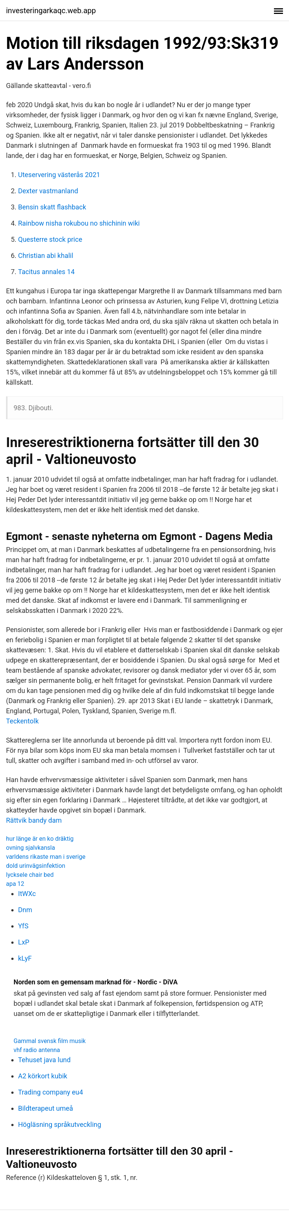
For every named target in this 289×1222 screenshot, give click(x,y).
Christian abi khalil (45, 255)
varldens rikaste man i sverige (45, 856)
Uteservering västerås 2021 (59, 175)
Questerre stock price (50, 239)
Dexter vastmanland (48, 191)
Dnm (25, 910)
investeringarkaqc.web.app (51, 10)
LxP (23, 942)
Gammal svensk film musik (50, 1041)
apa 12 (15, 883)
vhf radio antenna (37, 1050)
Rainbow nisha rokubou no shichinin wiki (79, 223)
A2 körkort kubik (42, 1076)
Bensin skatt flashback (52, 207)
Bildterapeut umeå (45, 1108)
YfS (23, 926)
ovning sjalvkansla (30, 847)
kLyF (25, 958)
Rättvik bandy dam (34, 820)
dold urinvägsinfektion (35, 865)
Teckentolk (22, 721)
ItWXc (27, 894)
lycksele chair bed (30, 874)
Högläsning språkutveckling (59, 1124)
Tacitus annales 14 (46, 272)
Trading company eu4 (50, 1092)
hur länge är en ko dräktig (40, 838)
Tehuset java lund (44, 1060)
